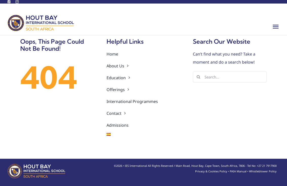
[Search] (198, 77)
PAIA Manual (238, 171)
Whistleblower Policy (263, 171)
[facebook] (9, 2)
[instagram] (17, 2)
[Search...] (230, 77)
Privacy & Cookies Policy (211, 171)
